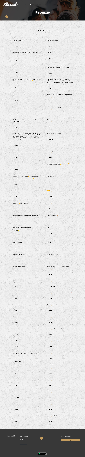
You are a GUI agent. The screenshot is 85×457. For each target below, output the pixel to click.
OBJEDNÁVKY (32, 4)
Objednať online (78, 4)
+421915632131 (26, 436)
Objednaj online (70, 440)
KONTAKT (46, 4)
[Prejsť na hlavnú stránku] (11, 4)
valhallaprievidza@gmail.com (28, 438)
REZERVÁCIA (40, 4)
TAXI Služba (66, 4)
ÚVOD (25, 4)
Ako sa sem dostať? (23, 444)
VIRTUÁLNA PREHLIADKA (56, 4)
